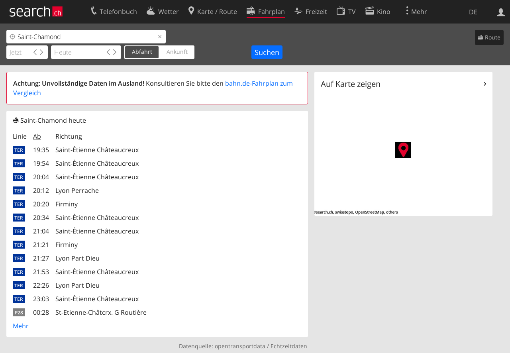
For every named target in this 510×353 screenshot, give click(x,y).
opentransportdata (240, 346)
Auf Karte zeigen (351, 83)
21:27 (41, 258)
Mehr (21, 326)
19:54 (41, 163)
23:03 (41, 298)
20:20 (41, 204)
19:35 (41, 149)
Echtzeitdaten (289, 346)
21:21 (41, 244)
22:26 (41, 285)
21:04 (41, 231)
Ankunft (177, 51)
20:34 (41, 217)
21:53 (41, 271)
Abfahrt (142, 51)
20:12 (41, 190)
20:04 (41, 177)
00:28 (41, 312)
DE (473, 12)
